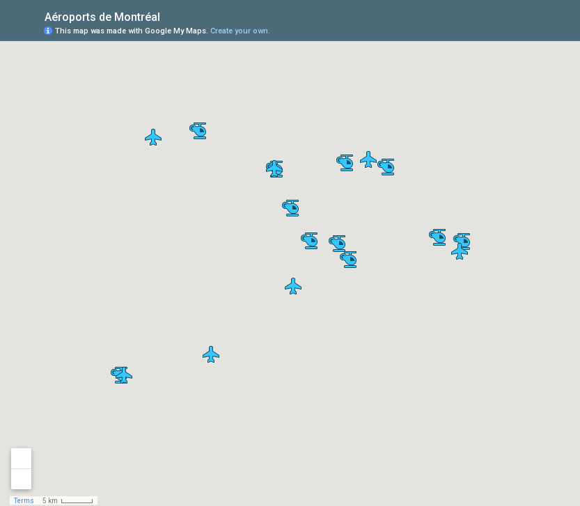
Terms (24, 501)
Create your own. (240, 30)
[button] (309, 241)
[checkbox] (171, 16)
